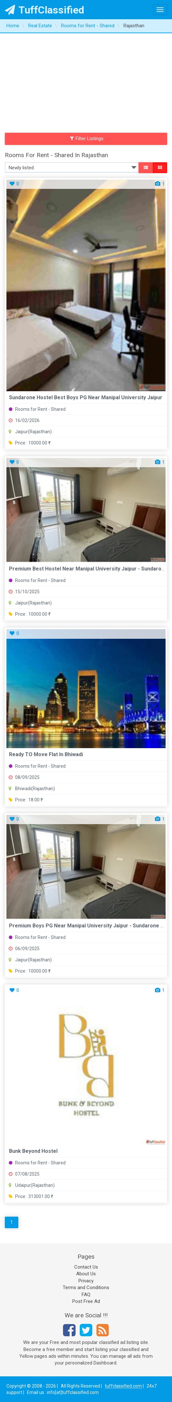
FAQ (86, 1294)
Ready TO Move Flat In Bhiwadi (46, 754)
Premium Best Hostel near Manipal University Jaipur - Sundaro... (87, 569)
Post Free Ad (86, 1301)
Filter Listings (87, 138)
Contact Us (86, 1267)
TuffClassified (44, 10)
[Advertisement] (86, 81)
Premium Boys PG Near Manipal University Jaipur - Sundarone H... (88, 926)
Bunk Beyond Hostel (33, 1151)
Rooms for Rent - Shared (37, 409)
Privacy (86, 1281)
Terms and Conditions (86, 1287)
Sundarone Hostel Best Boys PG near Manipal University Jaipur (85, 397)
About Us (86, 1274)
